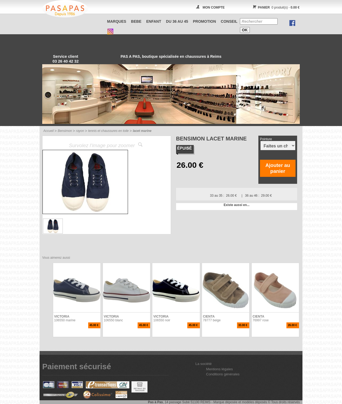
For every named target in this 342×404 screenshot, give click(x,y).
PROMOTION (204, 21)
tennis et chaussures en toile (108, 131)
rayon (80, 131)
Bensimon (65, 131)
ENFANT (153, 21)
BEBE (136, 21)
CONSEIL (229, 21)
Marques (116, 21)
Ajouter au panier (277, 168)
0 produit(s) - (275, 7)
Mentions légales (219, 369)
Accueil (48, 131)
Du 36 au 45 (177, 21)
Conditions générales (222, 374)
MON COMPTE (214, 7)
